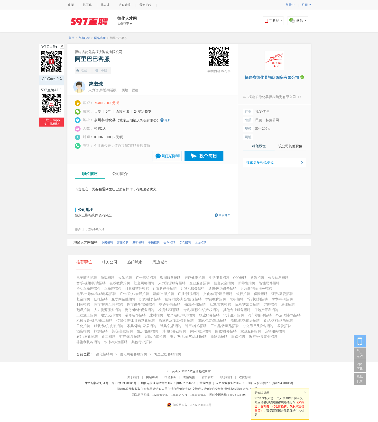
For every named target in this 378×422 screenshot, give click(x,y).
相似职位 (259, 146)
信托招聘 (101, 299)
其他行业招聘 (141, 342)
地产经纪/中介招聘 (181, 315)
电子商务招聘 (86, 278)
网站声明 (152, 377)
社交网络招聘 (144, 283)
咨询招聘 (270, 304)
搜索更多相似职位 (260, 162)
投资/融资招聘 (150, 299)
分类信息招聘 (278, 278)
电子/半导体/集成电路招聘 (96, 294)
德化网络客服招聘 (133, 354)
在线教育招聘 (120, 283)
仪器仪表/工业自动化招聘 (135, 320)
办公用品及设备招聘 (258, 326)
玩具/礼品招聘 (171, 326)
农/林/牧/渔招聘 (116, 342)
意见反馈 (360, 379)
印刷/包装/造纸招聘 (212, 320)
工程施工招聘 (86, 315)
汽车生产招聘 (233, 315)
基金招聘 (83, 299)
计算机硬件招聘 (165, 288)
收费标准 (245, 377)
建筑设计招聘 (111, 315)
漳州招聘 (157, 242)
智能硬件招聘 (269, 283)
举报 (104, 70)
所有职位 (84, 38)
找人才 (105, 5)
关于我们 (133, 377)
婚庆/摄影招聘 (147, 331)
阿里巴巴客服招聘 (167, 354)
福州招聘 (142, 242)
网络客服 (100, 38)
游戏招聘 (107, 278)
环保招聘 (238, 337)
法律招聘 (288, 304)
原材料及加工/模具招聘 (176, 320)
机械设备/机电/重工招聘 (94, 320)
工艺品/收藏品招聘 (225, 326)
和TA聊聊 (171, 156)
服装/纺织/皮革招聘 (108, 326)
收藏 (84, 70)
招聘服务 (170, 377)
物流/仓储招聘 (195, 304)
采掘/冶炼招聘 (155, 337)
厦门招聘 (95, 242)
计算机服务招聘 (192, 288)
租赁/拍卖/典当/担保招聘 (183, 299)
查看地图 (224, 215)
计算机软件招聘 (137, 288)
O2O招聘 (240, 278)
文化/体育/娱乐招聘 (217, 294)
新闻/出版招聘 (163, 294)
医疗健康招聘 (194, 278)
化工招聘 (108, 337)
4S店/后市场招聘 (288, 315)
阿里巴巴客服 (119, 38)
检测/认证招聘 (169, 310)
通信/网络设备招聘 (222, 288)
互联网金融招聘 (123, 299)
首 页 (70, 5)
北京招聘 (79, 242)
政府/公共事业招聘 (263, 337)
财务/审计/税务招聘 (139, 310)
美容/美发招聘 (122, 331)
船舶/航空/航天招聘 (245, 320)
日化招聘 (83, 326)
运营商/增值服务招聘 (256, 288)
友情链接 (189, 377)
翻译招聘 (83, 310)
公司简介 (120, 174)
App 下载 (360, 366)
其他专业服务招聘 (236, 310)
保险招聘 (260, 294)
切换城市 (124, 23)
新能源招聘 (219, 337)
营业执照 (205, 383)
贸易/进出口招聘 (247, 304)
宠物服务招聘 (275, 331)
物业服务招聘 (209, 315)
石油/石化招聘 (87, 337)
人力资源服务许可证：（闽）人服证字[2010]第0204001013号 (255, 383)
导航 (167, 120)
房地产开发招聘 (266, 310)
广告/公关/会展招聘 (134, 294)
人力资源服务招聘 (171, 283)
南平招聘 (126, 242)
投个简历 (208, 156)
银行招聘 (243, 294)
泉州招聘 (110, 242)
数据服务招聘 (170, 278)
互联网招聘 (112, 288)
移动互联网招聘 (88, 288)
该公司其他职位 (290, 146)
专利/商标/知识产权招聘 (202, 310)
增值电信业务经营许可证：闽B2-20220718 (168, 383)
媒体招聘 (125, 278)
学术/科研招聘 (282, 299)
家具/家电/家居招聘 (141, 326)
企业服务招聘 (199, 283)
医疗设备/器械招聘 (141, 304)
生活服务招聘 (219, 278)
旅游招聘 (257, 278)
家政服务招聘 (250, 331)
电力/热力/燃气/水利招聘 (188, 337)
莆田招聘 (173, 242)
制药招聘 (83, 304)
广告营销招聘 (146, 278)
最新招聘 (145, 5)
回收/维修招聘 (226, 331)
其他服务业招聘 (174, 331)
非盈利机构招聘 (88, 342)
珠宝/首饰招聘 (196, 326)
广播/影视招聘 (188, 294)
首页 (71, 38)
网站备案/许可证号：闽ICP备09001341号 (110, 383)
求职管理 (124, 5)
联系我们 (226, 377)
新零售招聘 (246, 283)
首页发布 (207, 377)
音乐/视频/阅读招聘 (91, 283)
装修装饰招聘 (135, 315)
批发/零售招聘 (220, 304)
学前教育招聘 (215, 299)
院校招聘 (236, 299)
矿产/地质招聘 (130, 337)
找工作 (87, 5)
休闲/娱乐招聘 (200, 331)
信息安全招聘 (224, 283)
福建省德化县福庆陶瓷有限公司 (98, 52)
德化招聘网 (104, 354)
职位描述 (90, 174)
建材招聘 (156, 315)
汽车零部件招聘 (260, 315)
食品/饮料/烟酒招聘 (278, 320)
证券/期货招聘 (282, 294)
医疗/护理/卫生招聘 (108, 304)
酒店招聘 (83, 331)
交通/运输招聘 (170, 304)
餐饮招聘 (284, 326)
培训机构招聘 (257, 299)
